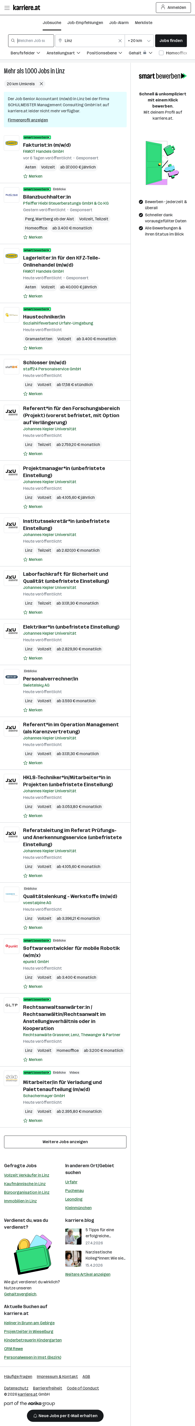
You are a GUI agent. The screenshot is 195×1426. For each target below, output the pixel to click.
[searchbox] (31, 40)
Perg (29, 219)
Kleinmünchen (78, 1207)
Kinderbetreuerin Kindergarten (33, 1340)
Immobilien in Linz (20, 1201)
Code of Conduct (83, 1388)
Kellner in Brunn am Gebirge (29, 1323)
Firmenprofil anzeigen (28, 120)
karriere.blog (79, 1220)
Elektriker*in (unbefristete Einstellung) (71, 627)
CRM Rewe (13, 1348)
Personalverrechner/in (50, 679)
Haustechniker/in (44, 317)
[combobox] (31, 40)
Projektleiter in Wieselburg (28, 1331)
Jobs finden (171, 40)
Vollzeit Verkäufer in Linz (26, 1175)
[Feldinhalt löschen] (120, 40)
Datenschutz (16, 1388)
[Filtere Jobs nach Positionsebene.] (108, 53)
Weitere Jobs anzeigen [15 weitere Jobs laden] (65, 1141)
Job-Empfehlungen (85, 22)
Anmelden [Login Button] (173, 8)
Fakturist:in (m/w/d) (47, 145)
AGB (86, 1376)
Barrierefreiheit (47, 1388)
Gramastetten (38, 338)
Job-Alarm (119, 22)
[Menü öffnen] (7, 7)
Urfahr (71, 1182)
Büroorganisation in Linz (27, 1192)
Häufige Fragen (18, 1376)
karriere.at (16, 1313)
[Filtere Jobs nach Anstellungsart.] (67, 53)
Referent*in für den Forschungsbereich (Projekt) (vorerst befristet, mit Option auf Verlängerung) (71, 415)
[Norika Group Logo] (29, 1404)
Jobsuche (52, 22)
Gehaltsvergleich (20, 1294)
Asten (30, 167)
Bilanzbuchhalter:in (47, 197)
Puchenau (74, 1190)
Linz (60, 71)
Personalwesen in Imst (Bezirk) (32, 1357)
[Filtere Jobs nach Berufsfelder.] (29, 53)
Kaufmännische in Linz (25, 1183)
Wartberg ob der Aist (55, 219)
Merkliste (143, 22)
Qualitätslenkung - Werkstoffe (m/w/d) (70, 896)
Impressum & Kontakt (57, 1376)
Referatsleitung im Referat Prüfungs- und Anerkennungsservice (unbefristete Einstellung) (72, 837)
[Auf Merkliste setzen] (32, 176)
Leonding (74, 1199)
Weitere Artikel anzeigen (87, 1274)
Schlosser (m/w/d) (44, 362)
